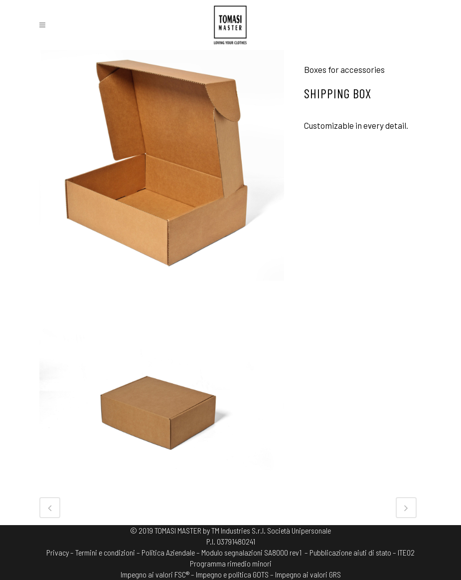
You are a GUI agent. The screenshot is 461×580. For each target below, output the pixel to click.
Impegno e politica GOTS (232, 574)
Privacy (57, 552)
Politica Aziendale (168, 552)
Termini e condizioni (105, 552)
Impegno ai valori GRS (308, 574)
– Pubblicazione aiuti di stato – (350, 552)
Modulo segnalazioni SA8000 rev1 (251, 552)
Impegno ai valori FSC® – (158, 574)
